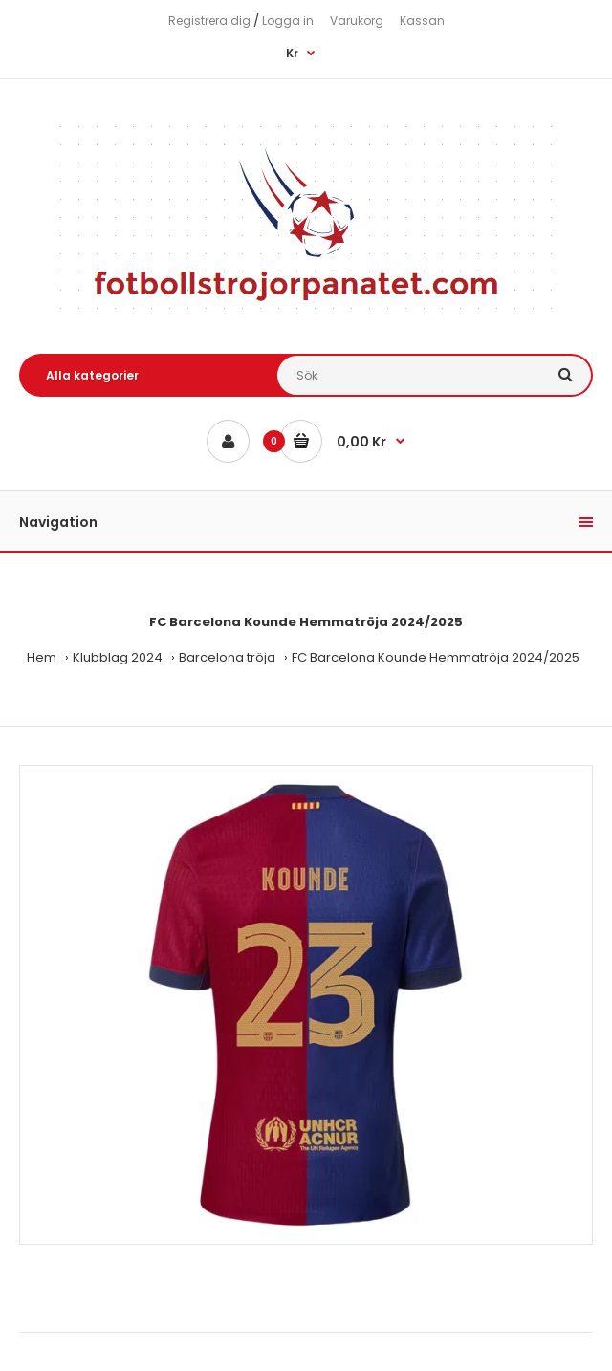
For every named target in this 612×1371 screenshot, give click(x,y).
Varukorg (356, 20)
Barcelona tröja (227, 657)
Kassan (422, 20)
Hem (41, 657)
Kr (292, 53)
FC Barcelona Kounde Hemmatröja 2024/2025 (435, 657)
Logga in (288, 20)
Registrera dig (209, 20)
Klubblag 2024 (118, 657)
